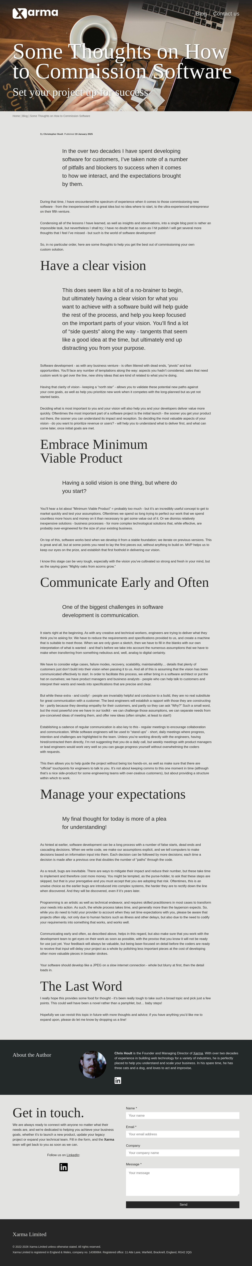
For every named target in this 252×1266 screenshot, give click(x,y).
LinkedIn (73, 1155)
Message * (134, 1164)
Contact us (226, 14)
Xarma (198, 1053)
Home (16, 116)
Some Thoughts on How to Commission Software (60, 116)
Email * (131, 1127)
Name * (131, 1108)
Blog (201, 14)
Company (133, 1145)
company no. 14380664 (86, 1252)
